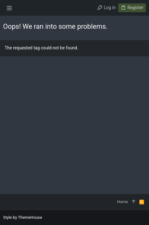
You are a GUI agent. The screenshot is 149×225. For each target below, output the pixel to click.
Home (122, 201)
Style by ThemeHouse (22, 217)
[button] (9, 7)
